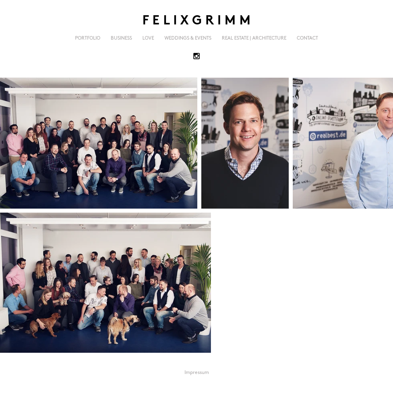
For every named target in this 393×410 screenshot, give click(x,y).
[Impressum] (196, 373)
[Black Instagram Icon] (196, 56)
